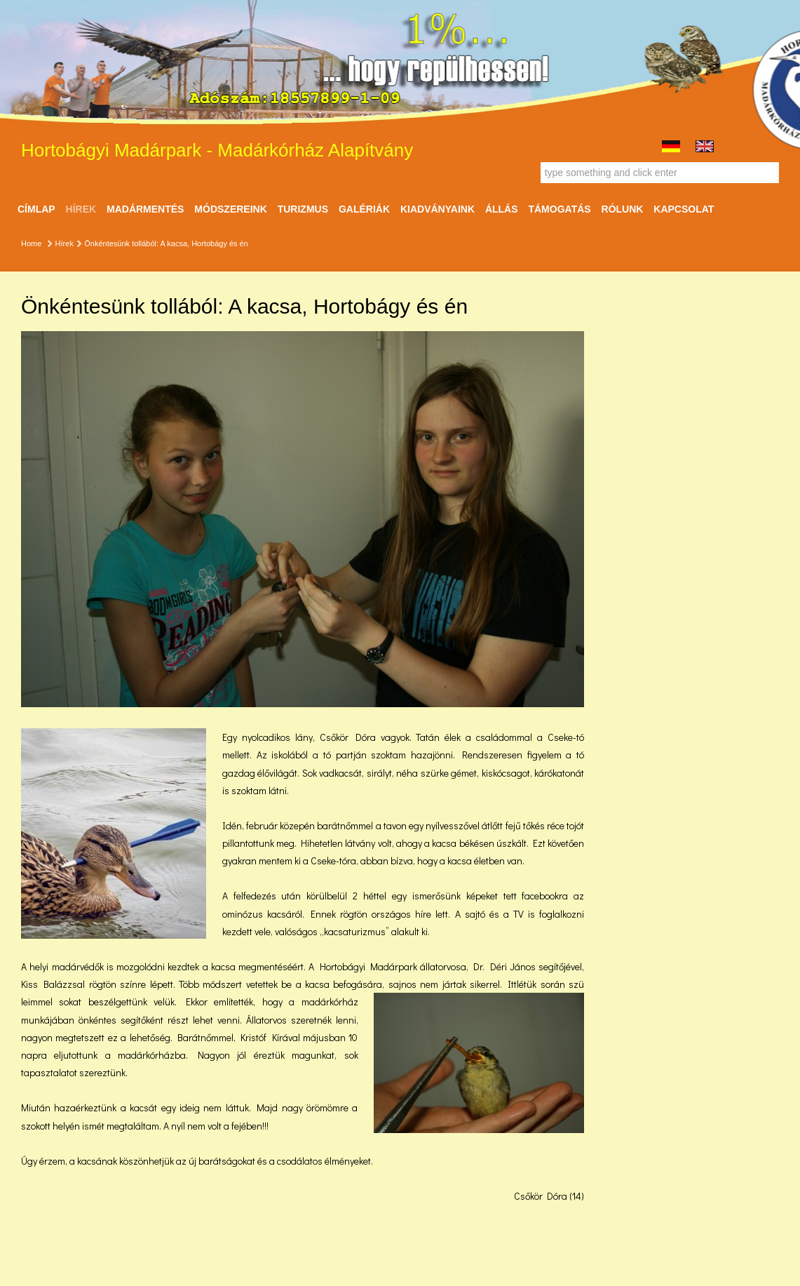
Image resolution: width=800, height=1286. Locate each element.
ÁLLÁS (501, 209)
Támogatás (559, 209)
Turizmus (303, 209)
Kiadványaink (437, 209)
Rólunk (623, 209)
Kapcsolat (683, 209)
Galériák (364, 209)
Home (31, 243)
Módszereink (230, 209)
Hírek (81, 209)
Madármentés (145, 209)
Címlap (36, 209)
